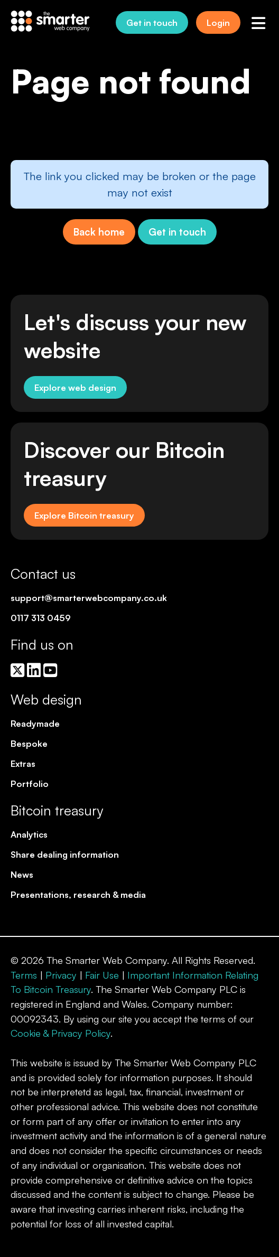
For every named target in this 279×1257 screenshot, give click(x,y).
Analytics (29, 834)
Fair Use (102, 975)
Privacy (61, 975)
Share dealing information (65, 854)
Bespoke (29, 743)
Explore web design (75, 387)
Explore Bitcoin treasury (84, 515)
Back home (99, 232)
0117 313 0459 (41, 617)
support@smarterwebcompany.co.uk (89, 597)
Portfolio (30, 783)
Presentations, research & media (78, 894)
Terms (24, 975)
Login (218, 22)
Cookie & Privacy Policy (60, 1033)
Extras (23, 763)
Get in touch (152, 22)
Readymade (35, 723)
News (22, 874)
